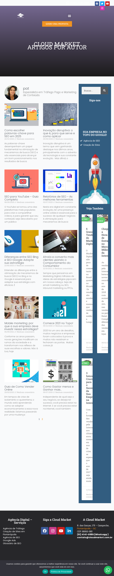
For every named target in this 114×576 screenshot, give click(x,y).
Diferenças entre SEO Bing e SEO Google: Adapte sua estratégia (21, 260)
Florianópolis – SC (86, 528)
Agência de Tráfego (14, 528)
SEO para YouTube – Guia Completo (21, 198)
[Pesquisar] (104, 90)
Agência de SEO (11, 537)
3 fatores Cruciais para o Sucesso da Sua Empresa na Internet (91, 388)
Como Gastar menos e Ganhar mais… (58, 388)
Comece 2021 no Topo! (58, 323)
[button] (69, 15)
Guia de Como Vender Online (19, 388)
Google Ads (9, 540)
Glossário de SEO (12, 543)
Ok (45, 571)
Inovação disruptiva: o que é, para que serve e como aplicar (59, 133)
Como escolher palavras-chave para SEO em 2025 (19, 133)
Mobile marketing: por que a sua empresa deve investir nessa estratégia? (21, 326)
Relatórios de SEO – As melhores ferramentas (58, 198)
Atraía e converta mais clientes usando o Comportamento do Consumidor (58, 261)
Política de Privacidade (61, 571)
